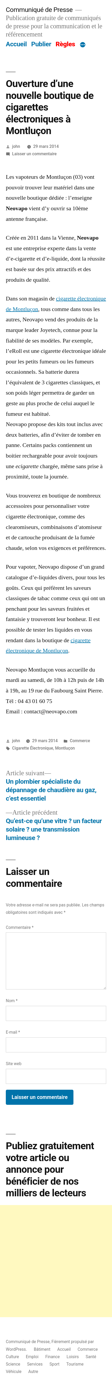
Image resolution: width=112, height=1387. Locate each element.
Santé (91, 1356)
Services (35, 1364)
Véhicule (13, 1371)
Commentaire (20, 927)
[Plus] (83, 45)
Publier (41, 44)
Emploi (32, 1356)
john (16, 146)
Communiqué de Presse (39, 9)
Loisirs (73, 1356)
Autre (33, 1371)
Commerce (80, 740)
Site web (13, 1063)
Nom (11, 1000)
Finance (52, 1356)
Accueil (16, 44)
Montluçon (65, 748)
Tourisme (74, 1364)
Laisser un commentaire (34, 153)
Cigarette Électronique (32, 748)
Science (13, 1364)
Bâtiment (42, 1349)
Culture (12, 1356)
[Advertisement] (56, 1261)
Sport (54, 1364)
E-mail (13, 1032)
